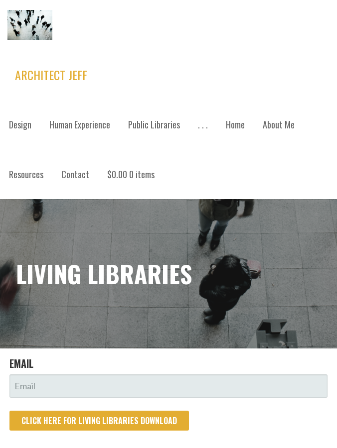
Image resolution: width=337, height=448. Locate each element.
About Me (279, 124)
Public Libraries (154, 124)
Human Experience (79, 124)
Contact (75, 174)
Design (20, 124)
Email (21, 363)
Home (235, 124)
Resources (26, 174)
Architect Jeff (51, 75)
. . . (203, 124)
